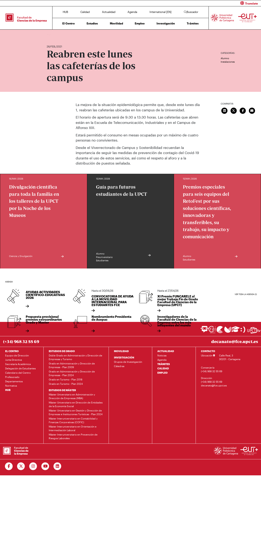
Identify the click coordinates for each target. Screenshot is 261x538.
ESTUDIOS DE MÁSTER (62, 390)
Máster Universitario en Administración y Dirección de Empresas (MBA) (72, 396)
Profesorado (12, 377)
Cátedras (119, 366)
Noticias (162, 355)
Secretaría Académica (18, 364)
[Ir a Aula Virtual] (236, 331)
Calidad (85, 12)
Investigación (166, 23)
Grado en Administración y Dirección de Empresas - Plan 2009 (72, 365)
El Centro (68, 23)
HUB (65, 12)
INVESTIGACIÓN (124, 357)
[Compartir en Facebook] (243, 110)
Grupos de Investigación (128, 361)
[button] (197, 3)
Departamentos (14, 381)
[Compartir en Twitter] (234, 110)
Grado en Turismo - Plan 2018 (65, 379)
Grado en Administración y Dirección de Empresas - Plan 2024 (72, 373)
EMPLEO (162, 372)
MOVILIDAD (121, 351)
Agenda (132, 12)
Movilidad (116, 23)
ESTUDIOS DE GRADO (62, 351)
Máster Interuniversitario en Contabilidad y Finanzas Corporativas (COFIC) (73, 420)
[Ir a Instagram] (33, 466)
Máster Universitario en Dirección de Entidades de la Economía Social (76, 404)
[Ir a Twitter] (21, 466)
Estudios (92, 23)
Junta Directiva (13, 359)
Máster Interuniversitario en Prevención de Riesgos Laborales (73, 436)
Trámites (193, 23)
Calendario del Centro (18, 372)
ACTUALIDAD (165, 351)
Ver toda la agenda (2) (246, 294)
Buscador (191, 12)
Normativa (11, 385)
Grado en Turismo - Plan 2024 (66, 383)
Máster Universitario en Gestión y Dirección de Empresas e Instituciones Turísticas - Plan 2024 (75, 412)
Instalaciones (228, 61)
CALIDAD (163, 368)
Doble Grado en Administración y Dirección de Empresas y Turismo (75, 357)
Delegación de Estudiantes (20, 368)
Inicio (50, 34)
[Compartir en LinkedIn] (225, 110)
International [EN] (161, 12)
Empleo (140, 23)
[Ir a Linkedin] (57, 466)
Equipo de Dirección (17, 355)
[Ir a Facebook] (9, 466)
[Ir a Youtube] (45, 466)
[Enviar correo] (252, 110)
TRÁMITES (163, 364)
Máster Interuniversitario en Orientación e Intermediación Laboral (72, 428)
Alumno (225, 58)
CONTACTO (208, 351)
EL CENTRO (12, 351)
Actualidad (108, 12)
